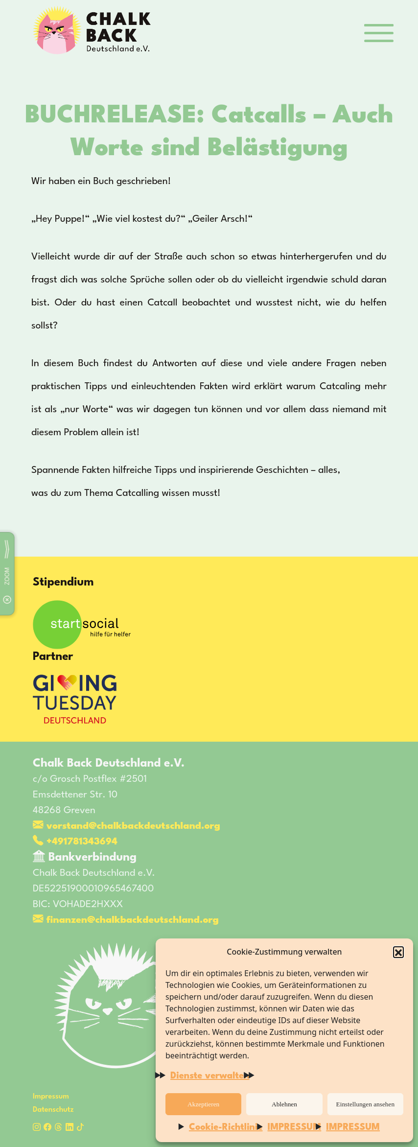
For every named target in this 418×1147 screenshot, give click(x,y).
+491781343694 (75, 842)
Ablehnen (284, 1104)
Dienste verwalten (209, 1076)
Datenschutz (53, 1110)
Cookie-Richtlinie (226, 1127)
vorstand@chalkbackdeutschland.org (126, 826)
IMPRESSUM (295, 1127)
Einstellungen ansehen (365, 1104)
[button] (398, 952)
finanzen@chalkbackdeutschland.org (126, 920)
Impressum (51, 1096)
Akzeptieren (203, 1104)
